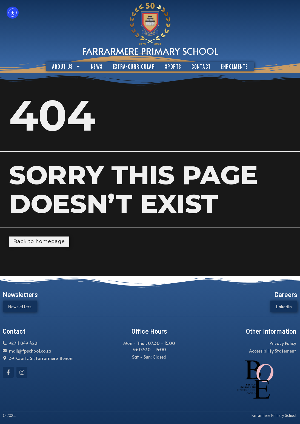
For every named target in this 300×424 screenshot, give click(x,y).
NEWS (97, 66)
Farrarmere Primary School (150, 51)
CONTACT (201, 66)
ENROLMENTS (234, 66)
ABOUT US (66, 66)
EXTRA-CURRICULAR (134, 66)
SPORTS (173, 66)
